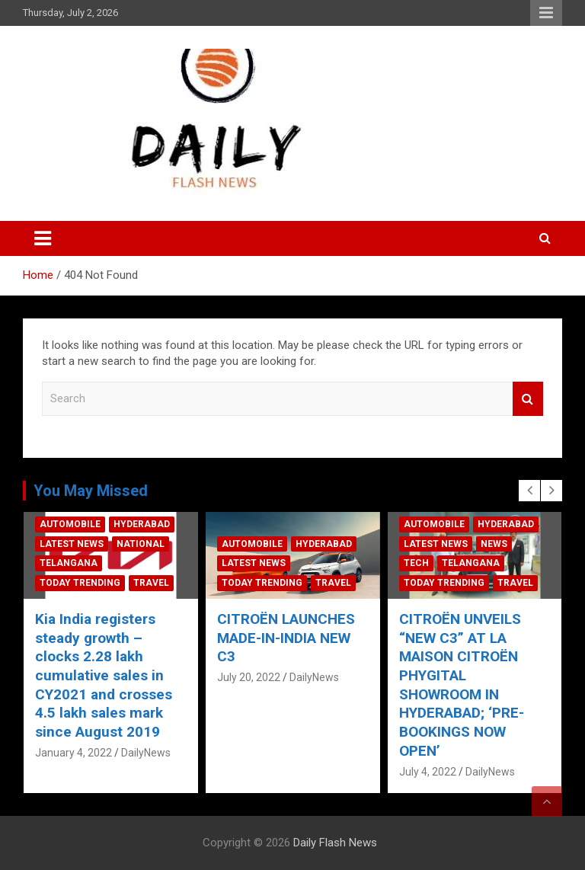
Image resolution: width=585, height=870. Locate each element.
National (141, 544)
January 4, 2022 (73, 753)
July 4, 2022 (427, 772)
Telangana (69, 563)
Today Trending (80, 582)
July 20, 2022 (248, 677)
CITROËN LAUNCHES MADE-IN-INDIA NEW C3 (286, 637)
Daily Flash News (335, 842)
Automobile (70, 524)
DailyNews (146, 753)
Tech (416, 563)
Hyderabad (141, 524)
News (494, 544)
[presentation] (529, 490)
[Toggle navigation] (42, 238)
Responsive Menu (546, 13)
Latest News (72, 544)
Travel (151, 582)
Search (528, 399)
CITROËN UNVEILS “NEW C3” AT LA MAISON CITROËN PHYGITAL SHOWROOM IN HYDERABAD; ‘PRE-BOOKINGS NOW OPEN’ (461, 685)
